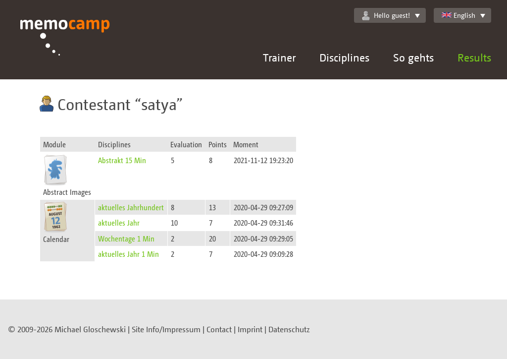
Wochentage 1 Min (126, 238)
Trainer (279, 57)
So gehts (413, 57)
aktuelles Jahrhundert (131, 207)
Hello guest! (386, 15)
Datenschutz (289, 329)
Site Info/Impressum (166, 329)
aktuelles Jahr (119, 222)
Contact (219, 329)
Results (474, 57)
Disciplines (344, 57)
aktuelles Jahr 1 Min (128, 253)
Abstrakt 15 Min (122, 160)
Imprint (250, 329)
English (458, 15)
